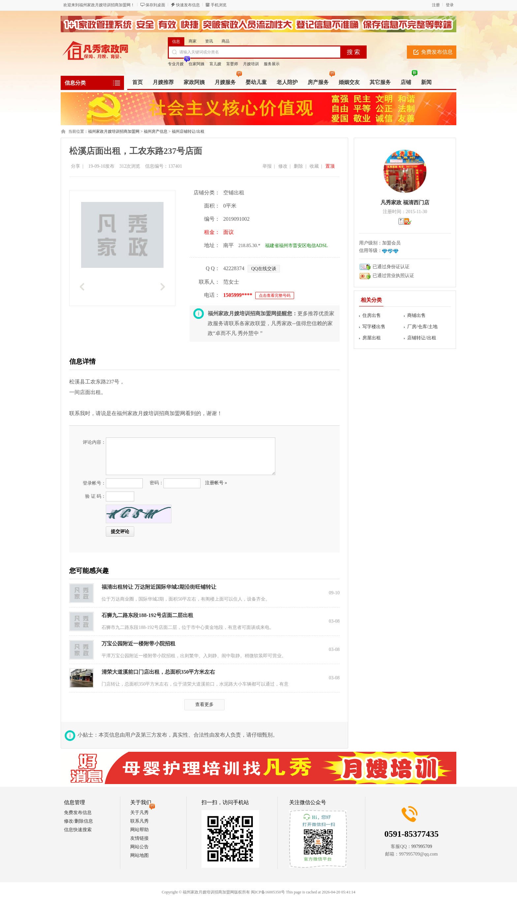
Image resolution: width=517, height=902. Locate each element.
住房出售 (371, 315)
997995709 (421, 846)
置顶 (330, 166)
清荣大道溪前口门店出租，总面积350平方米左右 (158, 672)
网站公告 (139, 846)
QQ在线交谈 (263, 268)
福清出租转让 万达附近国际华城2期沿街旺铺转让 (159, 587)
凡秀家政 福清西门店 (404, 202)
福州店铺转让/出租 (188, 131)
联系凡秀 (139, 821)
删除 (298, 166)
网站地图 (139, 855)
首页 (137, 82)
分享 (75, 166)
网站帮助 (139, 829)
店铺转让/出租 (421, 337)
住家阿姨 (196, 64)
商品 (225, 41)
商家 (193, 41)
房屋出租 (371, 337)
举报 (267, 166)
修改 (283, 166)
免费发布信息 (437, 52)
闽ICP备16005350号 (268, 892)
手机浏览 (219, 5)
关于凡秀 (139, 812)
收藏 (314, 166)
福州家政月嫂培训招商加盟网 (113, 131)
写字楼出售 (373, 326)
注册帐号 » (216, 482)
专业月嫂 (176, 64)
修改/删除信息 (78, 821)
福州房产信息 (155, 131)
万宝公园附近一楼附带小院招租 (138, 643)
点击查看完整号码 (274, 295)
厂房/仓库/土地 (422, 326)
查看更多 (204, 704)
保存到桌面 (155, 5)
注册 (436, 5)
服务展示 (272, 64)
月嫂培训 (251, 64)
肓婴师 (232, 64)
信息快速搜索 (78, 829)
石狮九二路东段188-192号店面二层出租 (147, 615)
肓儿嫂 (215, 64)
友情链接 (139, 838)
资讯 (209, 41)
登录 (450, 5)
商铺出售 (416, 315)
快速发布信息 (188, 5)
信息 (176, 41)
